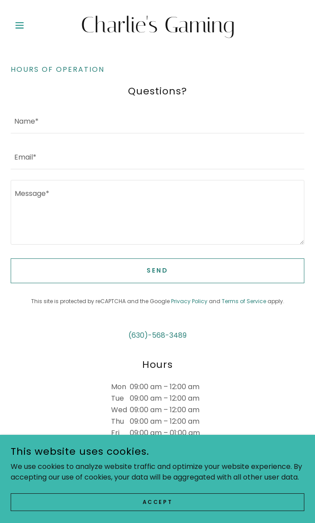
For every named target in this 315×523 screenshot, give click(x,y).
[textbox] (157, 120)
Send (157, 270)
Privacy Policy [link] (189, 301)
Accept (157, 501)
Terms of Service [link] (244, 301)
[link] (157, 25)
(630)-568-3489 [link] (157, 335)
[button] (33, 25)
